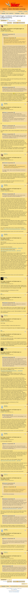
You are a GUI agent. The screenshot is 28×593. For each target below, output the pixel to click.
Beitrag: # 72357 (3, 109)
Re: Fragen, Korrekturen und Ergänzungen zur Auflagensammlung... (12, 29)
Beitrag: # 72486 (3, 558)
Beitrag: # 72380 (3, 354)
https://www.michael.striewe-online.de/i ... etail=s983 (11, 460)
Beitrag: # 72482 (3, 480)
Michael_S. (5, 24)
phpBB (11, 588)
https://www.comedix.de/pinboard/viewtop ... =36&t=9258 (11, 248)
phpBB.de (18, 590)
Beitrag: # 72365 (3, 191)
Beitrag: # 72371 (3, 240)
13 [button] (13, 22)
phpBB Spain (15, 589)
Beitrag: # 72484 (3, 535)
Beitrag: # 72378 (3, 321)
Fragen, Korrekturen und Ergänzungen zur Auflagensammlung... (12, 16)
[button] (8, 23)
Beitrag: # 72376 (3, 299)
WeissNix (5, 277)
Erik (6, 19)
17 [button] (20, 22)
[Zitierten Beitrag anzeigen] (14, 34)
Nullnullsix (5, 34)
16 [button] (19, 22)
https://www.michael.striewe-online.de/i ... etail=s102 (11, 250)
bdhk (1, 330)
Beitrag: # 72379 (3, 336)
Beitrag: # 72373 (3, 283)
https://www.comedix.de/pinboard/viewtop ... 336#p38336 (12, 370)
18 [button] (22, 22)
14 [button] (15, 22)
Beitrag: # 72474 (3, 439)
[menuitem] (3, 11)
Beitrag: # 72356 (3, 31)
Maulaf (8, 19)
